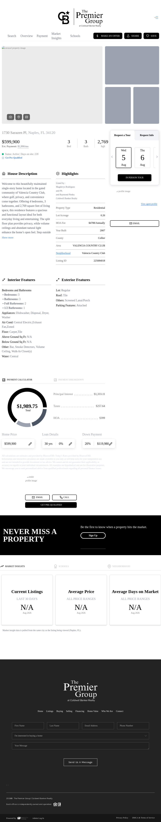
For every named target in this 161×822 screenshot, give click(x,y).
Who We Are (107, 711)
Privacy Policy (122, 817)
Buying (59, 711)
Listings (49, 711)
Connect (119, 711)
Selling (69, 711)
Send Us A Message (81, 762)
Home (40, 711)
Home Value (92, 711)
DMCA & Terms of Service (143, 817)
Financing (79, 711)
